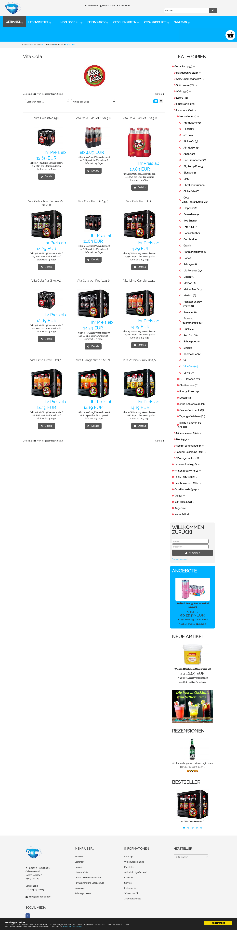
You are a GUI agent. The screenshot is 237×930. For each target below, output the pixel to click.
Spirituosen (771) (186, 86)
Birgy (186, 179)
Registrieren (104, 5)
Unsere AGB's (81, 873)
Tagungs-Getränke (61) (192, 417)
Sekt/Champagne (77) (190, 80)
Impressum (80, 889)
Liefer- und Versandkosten (88, 878)
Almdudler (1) (191, 148)
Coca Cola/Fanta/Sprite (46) (195, 200)
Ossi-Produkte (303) (186, 490)
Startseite (79, 857)
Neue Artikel (181, 515)
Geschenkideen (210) (187, 484)
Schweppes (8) (192, 342)
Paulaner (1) (190, 313)
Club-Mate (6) (191, 192)
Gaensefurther (192, 234)
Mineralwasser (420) (188, 434)
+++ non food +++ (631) (187, 471)
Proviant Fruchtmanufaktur (192, 321)
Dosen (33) (185, 398)
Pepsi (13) (189, 129)
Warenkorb (120, 5)
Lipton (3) (189, 277)
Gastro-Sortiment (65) (191, 411)
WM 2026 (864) (184, 502)
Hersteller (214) (189, 117)
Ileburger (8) (190, 265)
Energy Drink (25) (189, 392)
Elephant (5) (190, 209)
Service (128, 884)
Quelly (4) (189, 330)
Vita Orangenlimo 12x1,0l (93, 361)
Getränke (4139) (184, 67)
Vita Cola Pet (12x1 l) (140, 202)
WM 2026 (43, 36)
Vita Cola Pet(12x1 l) (194, 822)
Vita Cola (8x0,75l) (46, 119)
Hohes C (188, 259)
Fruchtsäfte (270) (187, 105)
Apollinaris (189, 154)
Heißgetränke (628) (188, 73)
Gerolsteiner (191, 240)
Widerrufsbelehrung (134, 863)
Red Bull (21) (191, 336)
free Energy (190, 221)
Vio (185, 361)
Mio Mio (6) (190, 296)
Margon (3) (190, 284)
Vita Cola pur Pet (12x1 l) (93, 281)
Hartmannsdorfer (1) (195, 252)
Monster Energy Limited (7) (192, 305)
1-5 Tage (52, 170)
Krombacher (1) (192, 123)
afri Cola (188, 136)
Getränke (14, 22)
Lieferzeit (79, 863)
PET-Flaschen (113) (189, 380)
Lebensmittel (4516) (187, 465)
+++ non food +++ (69, 22)
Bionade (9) (190, 173)
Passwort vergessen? (180, 560)
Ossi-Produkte (18, 36)
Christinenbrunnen (194, 186)
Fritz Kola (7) (190, 227)
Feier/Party (97, 22)
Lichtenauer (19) (193, 271)
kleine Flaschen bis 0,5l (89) (189, 426)
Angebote (180, 509)
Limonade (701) (186, 111)
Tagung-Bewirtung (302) (191, 453)
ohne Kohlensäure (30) (192, 405)
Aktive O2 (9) (191, 142)
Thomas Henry (192, 355)
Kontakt (78, 868)
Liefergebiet (130, 889)
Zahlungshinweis (83, 894)
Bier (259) (183, 440)
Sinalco (188, 348)
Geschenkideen (126, 22)
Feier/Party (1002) (186, 478)
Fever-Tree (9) (191, 215)
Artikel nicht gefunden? (135, 873)
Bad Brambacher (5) (195, 161)
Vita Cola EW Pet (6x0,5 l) (93, 119)
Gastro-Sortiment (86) (190, 446)
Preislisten (129, 868)
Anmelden (88, 5)
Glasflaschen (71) (188, 386)
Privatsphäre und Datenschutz (89, 884)
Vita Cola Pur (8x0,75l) (46, 281)
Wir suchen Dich (132, 894)
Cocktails (128, 878)
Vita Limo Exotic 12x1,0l (46, 361)
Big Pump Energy (193, 167)
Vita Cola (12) (191, 367)
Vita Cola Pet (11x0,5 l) (93, 202)
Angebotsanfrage (132, 899)
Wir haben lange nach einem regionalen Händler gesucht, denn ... (192, 766)
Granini (187, 246)
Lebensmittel (39, 22)
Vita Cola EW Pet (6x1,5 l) (140, 119)
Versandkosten (55, 164)
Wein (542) (183, 92)
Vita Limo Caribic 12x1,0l (139, 281)
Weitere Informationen (73, 926)
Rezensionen (188, 732)
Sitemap (128, 857)
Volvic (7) (189, 373)
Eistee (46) (182, 98)
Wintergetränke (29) (187, 459)
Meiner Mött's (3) (193, 290)
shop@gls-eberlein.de (40, 897)
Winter (179, 496)
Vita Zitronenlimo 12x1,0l (140, 361)
